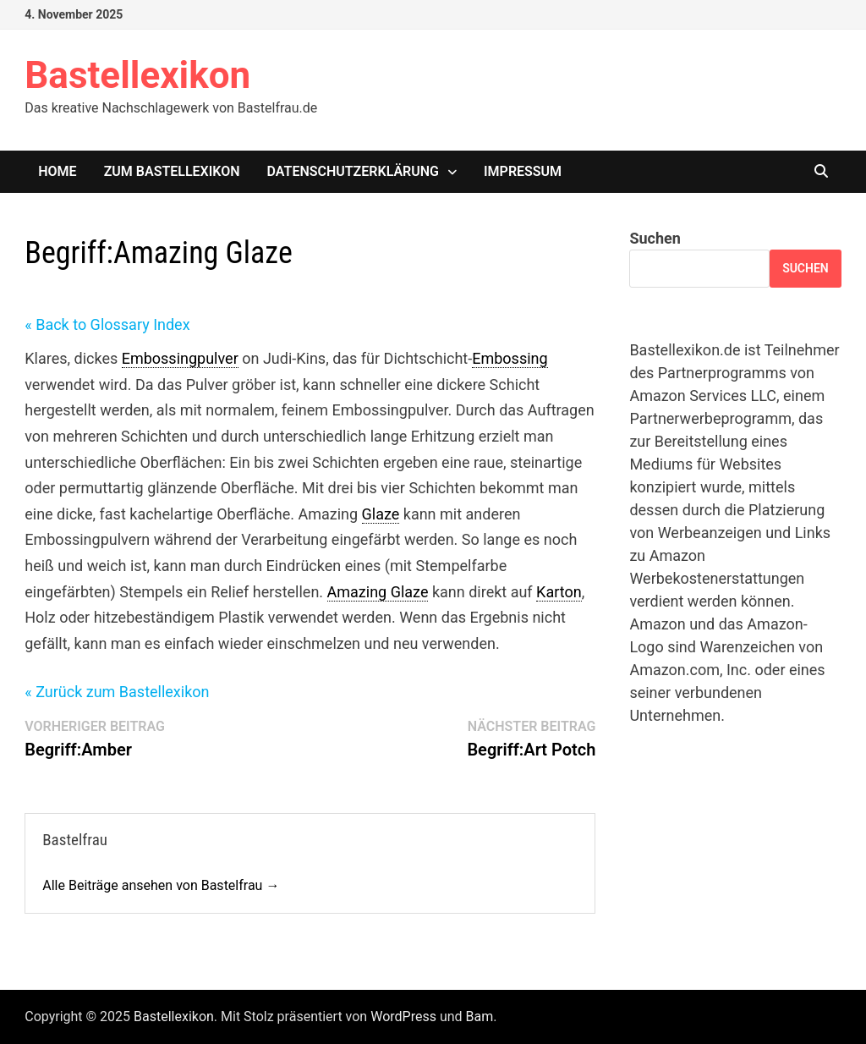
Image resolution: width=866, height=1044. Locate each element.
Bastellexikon (137, 75)
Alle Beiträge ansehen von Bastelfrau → (160, 885)
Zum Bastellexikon (172, 171)
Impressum (523, 171)
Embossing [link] (509, 358)
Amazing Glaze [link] (378, 592)
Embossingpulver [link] (180, 358)
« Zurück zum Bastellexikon (117, 692)
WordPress (403, 1016)
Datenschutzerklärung (353, 171)
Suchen (654, 238)
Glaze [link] (381, 514)
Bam (480, 1016)
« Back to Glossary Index (107, 324)
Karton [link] (559, 592)
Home (57, 171)
